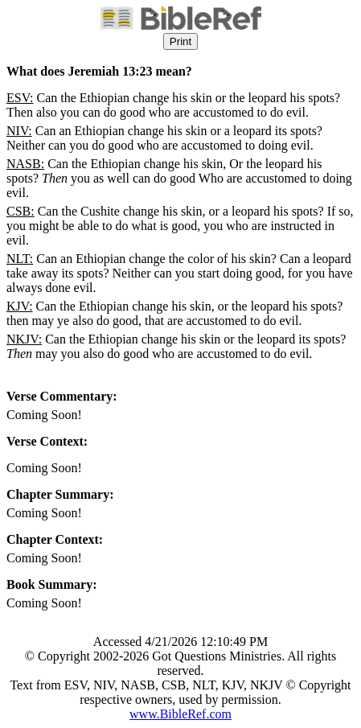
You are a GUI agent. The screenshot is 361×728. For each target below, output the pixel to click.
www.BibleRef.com (180, 714)
